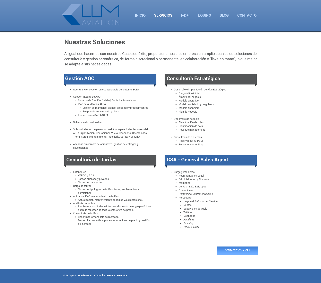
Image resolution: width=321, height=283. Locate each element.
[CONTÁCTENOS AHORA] (237, 250)
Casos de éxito (134, 53)
